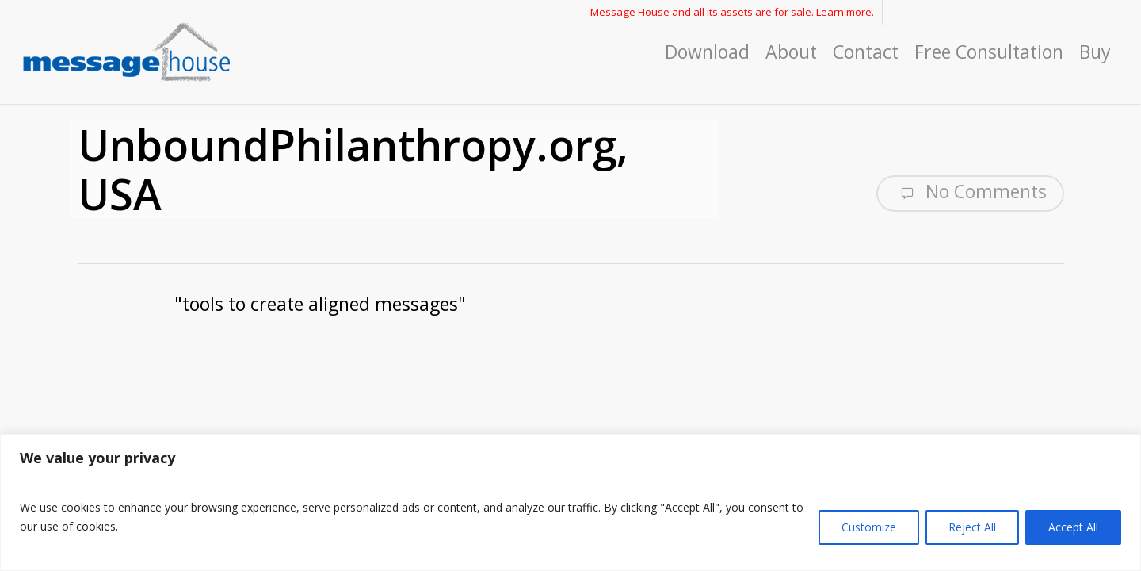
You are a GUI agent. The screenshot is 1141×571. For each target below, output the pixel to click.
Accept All (1073, 527)
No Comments (970, 191)
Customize (868, 527)
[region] (570, 502)
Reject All (972, 527)
